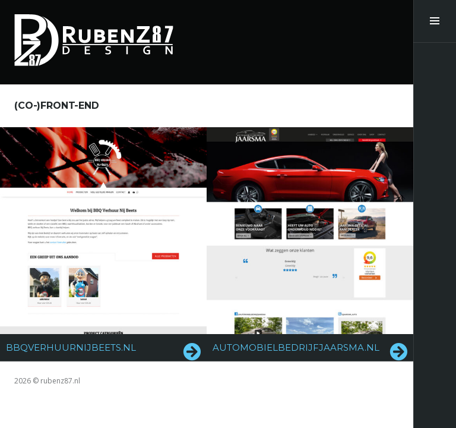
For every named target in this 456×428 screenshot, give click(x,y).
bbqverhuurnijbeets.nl (71, 347)
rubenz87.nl (60, 381)
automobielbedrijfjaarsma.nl (296, 347)
